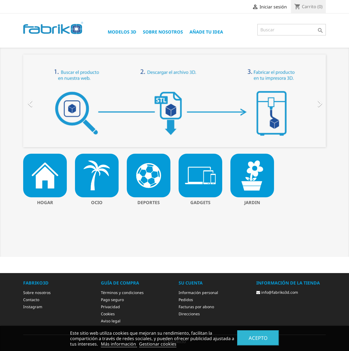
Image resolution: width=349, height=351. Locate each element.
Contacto (31, 299)
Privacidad (110, 306)
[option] (174, 101)
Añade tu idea (206, 32)
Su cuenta (191, 283)
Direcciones (189, 313)
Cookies (108, 313)
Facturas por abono (196, 306)
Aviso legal (111, 320)
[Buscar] (291, 29)
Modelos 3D (122, 32)
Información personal (198, 292)
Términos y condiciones (122, 292)
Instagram (32, 306)
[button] (46, 101)
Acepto (258, 337)
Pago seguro (112, 299)
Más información (119, 344)
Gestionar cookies (157, 344)
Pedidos (186, 299)
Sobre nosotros (163, 32)
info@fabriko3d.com (277, 292)
